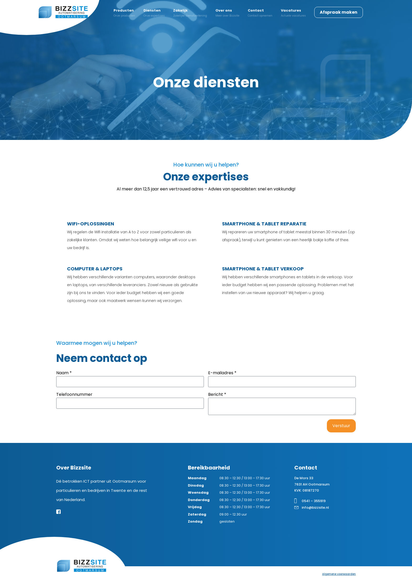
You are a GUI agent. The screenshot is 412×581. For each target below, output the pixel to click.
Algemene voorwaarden (339, 574)
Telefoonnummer (74, 394)
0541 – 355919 (314, 500)
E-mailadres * (222, 373)
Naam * (64, 373)
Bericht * (217, 394)
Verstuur (341, 426)
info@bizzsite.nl (315, 507)
